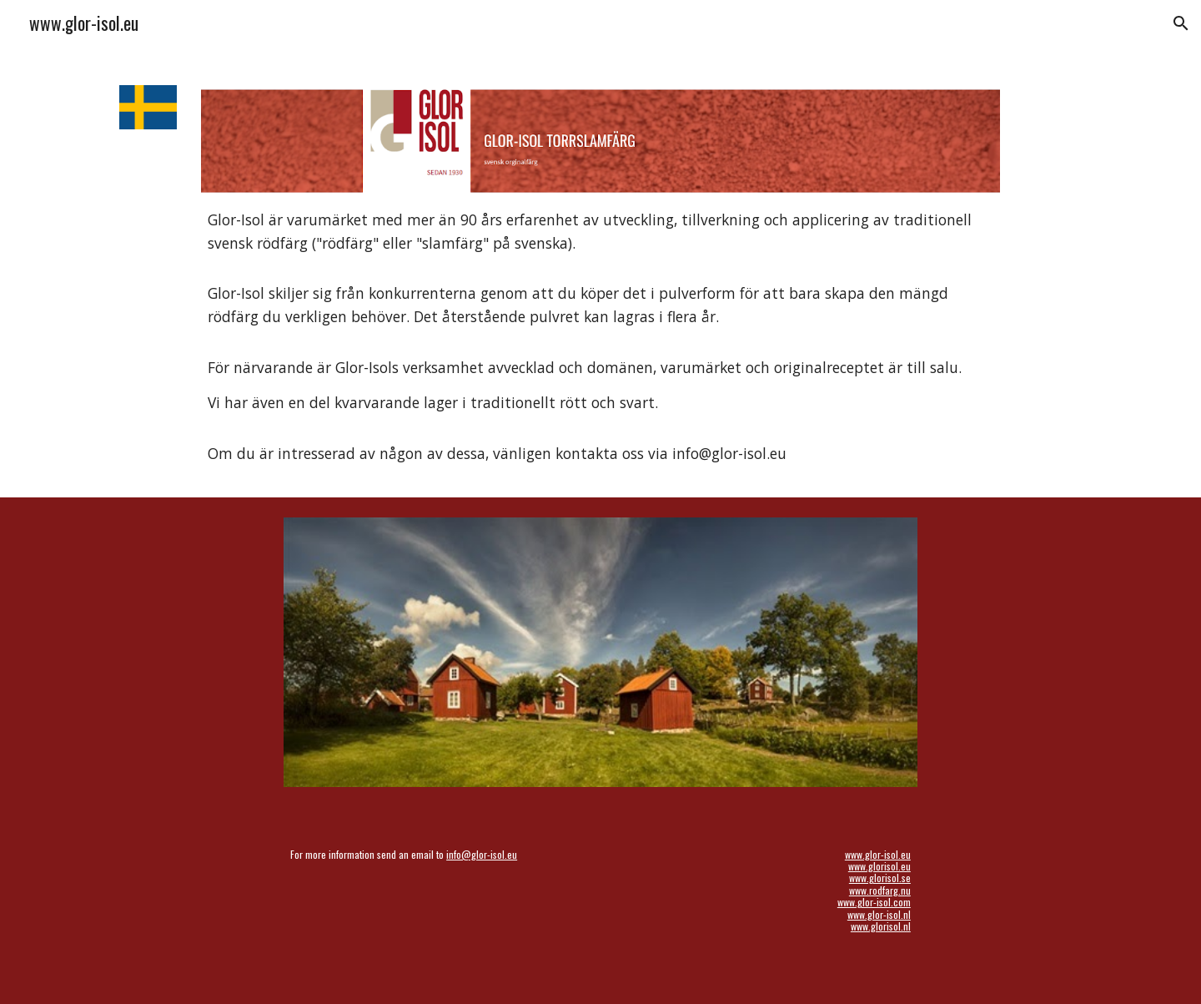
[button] (1181, 23)
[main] (600, 337)
